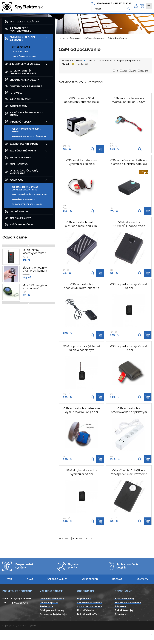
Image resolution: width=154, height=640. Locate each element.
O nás (29, 579)
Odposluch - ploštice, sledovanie (87, 38)
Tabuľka (80, 64)
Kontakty (142, 579)
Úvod (62, 38)
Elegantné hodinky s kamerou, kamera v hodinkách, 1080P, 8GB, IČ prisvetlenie (35, 272)
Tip (117, 71)
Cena (90, 60)
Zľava (133, 71)
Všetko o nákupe (57, 579)
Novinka (144, 71)
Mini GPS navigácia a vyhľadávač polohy (35, 288)
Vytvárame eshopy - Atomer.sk (135, 635)
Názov (79, 60)
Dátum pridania (105, 60)
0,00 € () (142, 6)
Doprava (117, 579)
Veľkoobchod (90, 579)
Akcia (124, 71)
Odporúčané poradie (127, 60)
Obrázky (66, 64)
